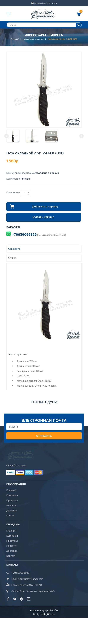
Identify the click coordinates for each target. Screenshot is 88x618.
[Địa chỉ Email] (44, 426)
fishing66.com (48, 613)
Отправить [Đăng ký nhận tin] (44, 435)
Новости (11, 505)
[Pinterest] (21, 599)
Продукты (12, 500)
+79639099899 (24, 234)
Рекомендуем (44, 402)
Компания (12, 495)
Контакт (10, 515)
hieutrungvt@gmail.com (30, 578)
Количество (13, 192)
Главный (11, 490)
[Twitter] (14, 599)
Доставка (11, 510)
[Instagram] (28, 599)
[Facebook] (8, 599)
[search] (44, 24)
